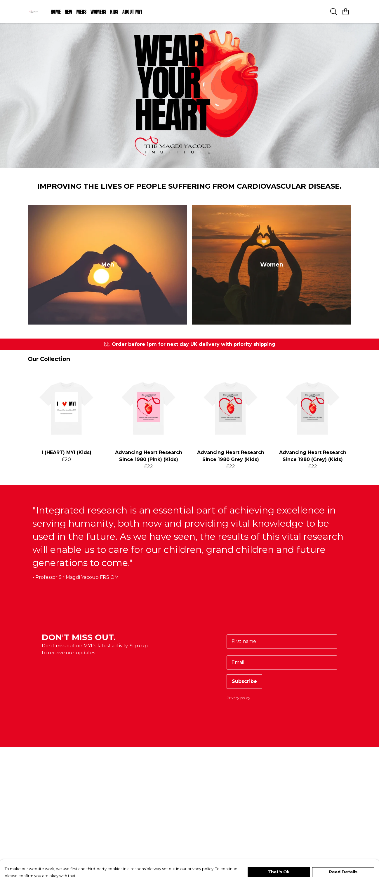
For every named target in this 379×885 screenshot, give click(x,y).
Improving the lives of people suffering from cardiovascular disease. (189, 193)
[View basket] (345, 11)
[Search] (334, 11)
